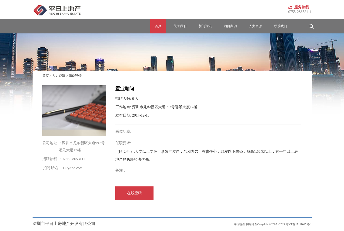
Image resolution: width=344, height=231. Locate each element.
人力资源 (58, 76)
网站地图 (251, 224)
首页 (158, 26)
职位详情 (75, 76)
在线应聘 (134, 193)
